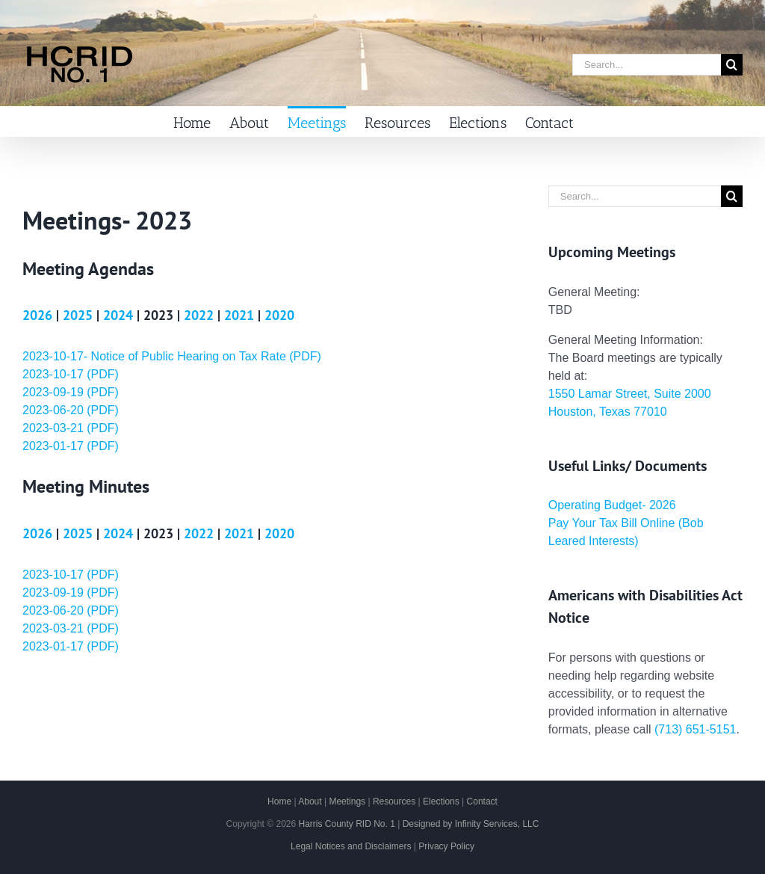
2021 (239, 315)
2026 (37, 315)
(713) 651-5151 (695, 729)
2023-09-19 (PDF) (70, 392)
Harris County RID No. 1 (346, 824)
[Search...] (646, 65)
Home (279, 801)
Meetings (347, 801)
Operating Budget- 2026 (612, 505)
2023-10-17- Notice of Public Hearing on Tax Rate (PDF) (171, 356)
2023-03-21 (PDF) (70, 428)
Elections (441, 801)
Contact (482, 801)
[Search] (732, 65)
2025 (78, 315)
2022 (199, 315)
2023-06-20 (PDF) (70, 410)
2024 (118, 315)
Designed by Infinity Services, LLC (471, 824)
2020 (279, 315)
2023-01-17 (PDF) (70, 446)
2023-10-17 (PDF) (70, 374)
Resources (394, 801)
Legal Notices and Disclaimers (351, 846)
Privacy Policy (446, 846)
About (309, 801)
